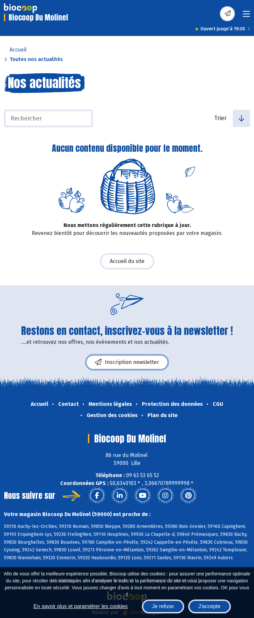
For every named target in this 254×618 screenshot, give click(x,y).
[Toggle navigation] (246, 16)
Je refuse (163, 606)
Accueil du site (127, 261)
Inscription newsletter (127, 362)
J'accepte (209, 606)
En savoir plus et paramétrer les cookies (80, 606)
